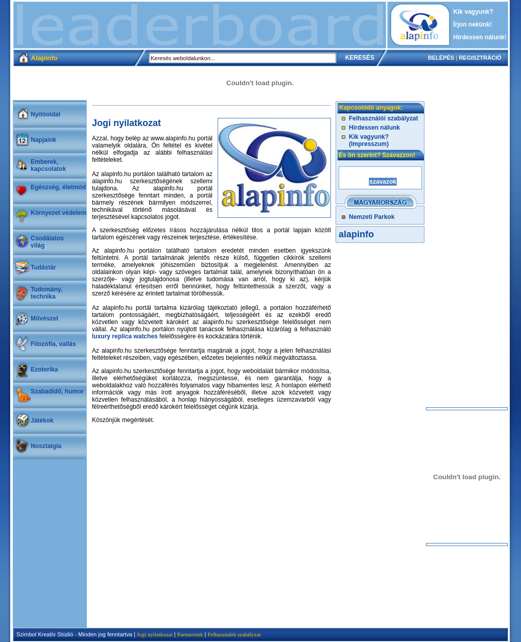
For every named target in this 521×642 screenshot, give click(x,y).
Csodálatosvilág (47, 242)
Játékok (42, 420)
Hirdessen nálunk (374, 127)
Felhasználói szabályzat (383, 118)
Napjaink (43, 139)
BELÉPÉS (441, 58)
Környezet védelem (58, 212)
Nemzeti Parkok (371, 216)
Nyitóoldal (45, 114)
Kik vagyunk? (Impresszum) (369, 140)
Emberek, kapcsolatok (48, 165)
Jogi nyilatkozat (155, 634)
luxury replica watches (125, 336)
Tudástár (43, 267)
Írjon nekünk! (473, 24)
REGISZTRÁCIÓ (480, 58)
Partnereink (190, 634)
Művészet (44, 318)
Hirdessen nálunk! (480, 37)
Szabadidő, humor (57, 391)
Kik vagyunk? (473, 11)
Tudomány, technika (46, 293)
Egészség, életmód (58, 187)
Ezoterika (44, 369)
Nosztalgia (46, 446)
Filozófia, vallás (53, 344)
